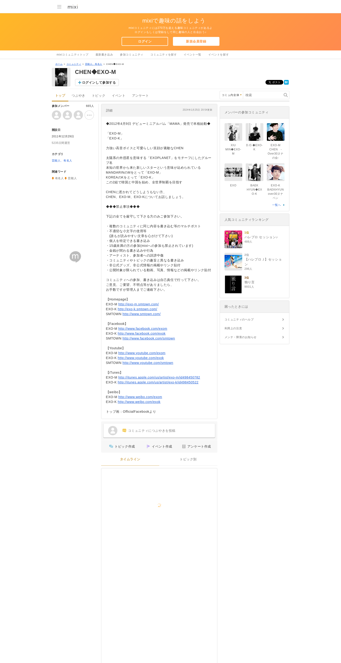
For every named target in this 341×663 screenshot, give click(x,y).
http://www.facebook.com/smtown (148, 338)
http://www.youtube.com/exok (141, 358)
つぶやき (78, 95)
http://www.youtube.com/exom (142, 353)
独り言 (250, 282)
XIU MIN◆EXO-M (233, 149)
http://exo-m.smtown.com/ (138, 304)
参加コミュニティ (131, 54)
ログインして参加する (99, 82)
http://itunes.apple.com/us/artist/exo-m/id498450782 (159, 377)
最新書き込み (104, 54)
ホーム (59, 64)
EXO (233, 185)
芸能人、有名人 (93, 64)
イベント (118, 95)
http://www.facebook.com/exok (142, 333)
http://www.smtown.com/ (141, 314)
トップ (60, 95)
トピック (98, 95)
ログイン (145, 41)
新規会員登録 (196, 41)
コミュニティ (73, 64)
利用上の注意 (233, 328)
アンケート (140, 95)
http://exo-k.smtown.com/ (137, 309)
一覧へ (276, 205)
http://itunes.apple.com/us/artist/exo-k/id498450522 (158, 382)
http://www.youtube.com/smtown (147, 363)
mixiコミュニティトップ (73, 54)
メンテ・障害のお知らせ (241, 337)
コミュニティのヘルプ (239, 319)
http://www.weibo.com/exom (140, 397)
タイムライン (130, 459)
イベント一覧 (192, 54)
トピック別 (188, 459)
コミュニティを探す (163, 54)
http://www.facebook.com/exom (142, 328)
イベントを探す (218, 54)
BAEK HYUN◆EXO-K (254, 189)
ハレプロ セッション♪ (261, 237)
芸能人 (72, 178)
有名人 (59, 178)
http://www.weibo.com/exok (139, 402)
